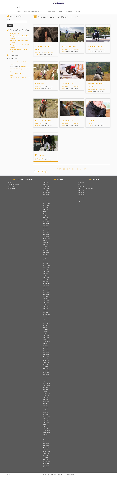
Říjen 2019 (45, 240)
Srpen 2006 (45, 438)
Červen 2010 (46, 351)
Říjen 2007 (45, 411)
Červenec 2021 (46, 219)
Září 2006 (45, 436)
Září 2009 (45, 366)
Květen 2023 (46, 194)
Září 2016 (45, 279)
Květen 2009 (46, 374)
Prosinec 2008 (46, 384)
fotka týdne (51, 11)
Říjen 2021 (45, 213)
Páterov (23, 66)
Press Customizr (61, 474)
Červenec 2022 (46, 204)
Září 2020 (45, 227)
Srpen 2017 (45, 273)
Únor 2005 (45, 467)
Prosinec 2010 (46, 341)
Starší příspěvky (40, 172)
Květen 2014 (46, 300)
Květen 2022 (46, 207)
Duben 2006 (46, 445)
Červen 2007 (46, 418)
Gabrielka (39, 83)
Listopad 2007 (46, 409)
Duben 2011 (46, 337)
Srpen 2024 (45, 184)
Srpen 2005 (45, 459)
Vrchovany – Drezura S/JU (22, 78)
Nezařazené (81, 186)
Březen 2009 (46, 378)
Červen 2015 (46, 293)
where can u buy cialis (16, 62)
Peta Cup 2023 (81, 198)
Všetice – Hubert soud (43, 48)
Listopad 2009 (46, 362)
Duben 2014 (46, 302)
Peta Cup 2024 (81, 200)
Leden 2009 (46, 382)
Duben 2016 (46, 285)
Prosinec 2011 (46, 324)
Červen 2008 (46, 395)
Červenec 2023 (46, 192)
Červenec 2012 (46, 314)
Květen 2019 (46, 250)
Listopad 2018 (46, 258)
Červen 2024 (46, 186)
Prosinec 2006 (46, 430)
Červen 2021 (46, 221)
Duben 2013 (46, 308)
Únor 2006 (45, 449)
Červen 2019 (46, 248)
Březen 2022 (46, 211)
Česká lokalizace (11, 188)
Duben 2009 (46, 376)
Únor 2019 (45, 254)
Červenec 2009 (46, 370)
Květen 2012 (46, 318)
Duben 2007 (46, 422)
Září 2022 (45, 200)
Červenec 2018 (46, 265)
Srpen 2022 (45, 202)
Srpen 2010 (45, 347)
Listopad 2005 (46, 453)
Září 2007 (45, 413)
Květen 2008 (46, 397)
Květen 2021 (46, 223)
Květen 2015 (46, 295)
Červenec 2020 (46, 231)
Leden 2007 (46, 428)
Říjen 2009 (45, 364)
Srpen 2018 (45, 264)
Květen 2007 (46, 420)
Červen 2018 (46, 267)
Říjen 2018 (45, 260)
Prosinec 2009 (46, 360)
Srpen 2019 (45, 244)
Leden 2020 (46, 236)
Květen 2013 (46, 306)
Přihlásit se (10, 182)
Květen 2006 (46, 444)
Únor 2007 (45, 426)
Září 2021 (45, 215)
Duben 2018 (46, 271)
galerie (19, 11)
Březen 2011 (46, 339)
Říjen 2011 (45, 325)
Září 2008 (45, 389)
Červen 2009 (46, 372)
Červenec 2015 (46, 291)
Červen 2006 (46, 442)
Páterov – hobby (43, 120)
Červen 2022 (46, 205)
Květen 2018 (46, 269)
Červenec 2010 (46, 349)
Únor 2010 (45, 358)
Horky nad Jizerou (15, 34)
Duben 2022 (46, 209)
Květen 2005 (46, 465)
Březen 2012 (46, 322)
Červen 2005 (46, 463)
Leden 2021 (46, 225)
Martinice (92, 120)
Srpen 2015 (45, 289)
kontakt (78, 11)
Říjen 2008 (45, 387)
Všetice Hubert (68, 46)
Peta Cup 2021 (81, 194)
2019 (11, 78)
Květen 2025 (46, 182)
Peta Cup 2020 (81, 192)
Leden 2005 (46, 469)
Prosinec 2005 (46, 451)
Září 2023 (45, 190)
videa (60, 11)
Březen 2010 (46, 356)
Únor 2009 (45, 380)
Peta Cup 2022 (81, 196)
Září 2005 (45, 457)
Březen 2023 (46, 198)
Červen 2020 (46, 233)
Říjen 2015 (45, 287)
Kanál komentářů (11, 186)
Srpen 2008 (45, 391)
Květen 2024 (46, 188)
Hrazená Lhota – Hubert (96, 85)
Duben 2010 (46, 355)
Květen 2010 (46, 353)
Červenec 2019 (46, 246)
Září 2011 (45, 327)
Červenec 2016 (46, 283)
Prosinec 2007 (46, 407)
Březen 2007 (46, 424)
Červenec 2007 (46, 416)
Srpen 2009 (45, 368)
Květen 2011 (46, 335)
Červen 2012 (46, 316)
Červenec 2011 (46, 331)
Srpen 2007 (45, 415)
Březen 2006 (46, 447)
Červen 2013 (46, 304)
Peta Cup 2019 (81, 190)
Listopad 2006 (46, 432)
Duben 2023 (46, 196)
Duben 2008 (46, 399)
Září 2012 (45, 310)
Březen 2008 (46, 401)
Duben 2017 (46, 277)
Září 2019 (45, 242)
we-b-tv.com (14, 73)
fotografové (68, 11)
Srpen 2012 (45, 312)
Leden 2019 (46, 256)
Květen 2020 (46, 235)
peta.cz (49, 474)
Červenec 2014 (46, 298)
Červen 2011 (46, 333)
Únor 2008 (45, 403)
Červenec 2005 (46, 461)
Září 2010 (45, 345)
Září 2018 (45, 262)
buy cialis (12, 69)
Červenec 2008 (46, 393)
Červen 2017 (46, 275)
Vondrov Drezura (96, 46)
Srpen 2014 (45, 296)
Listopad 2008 (46, 385)
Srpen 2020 (45, 229)
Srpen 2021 (45, 217)
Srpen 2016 (45, 281)
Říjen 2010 (45, 343)
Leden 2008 (46, 405)
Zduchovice (67, 83)
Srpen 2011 (45, 329)
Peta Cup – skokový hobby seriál (34, 11)
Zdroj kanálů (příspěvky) (13, 184)
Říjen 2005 (45, 455)
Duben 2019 (46, 252)
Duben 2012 (46, 320)
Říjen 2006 (45, 434)
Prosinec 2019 (46, 238)
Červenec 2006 (46, 440)
